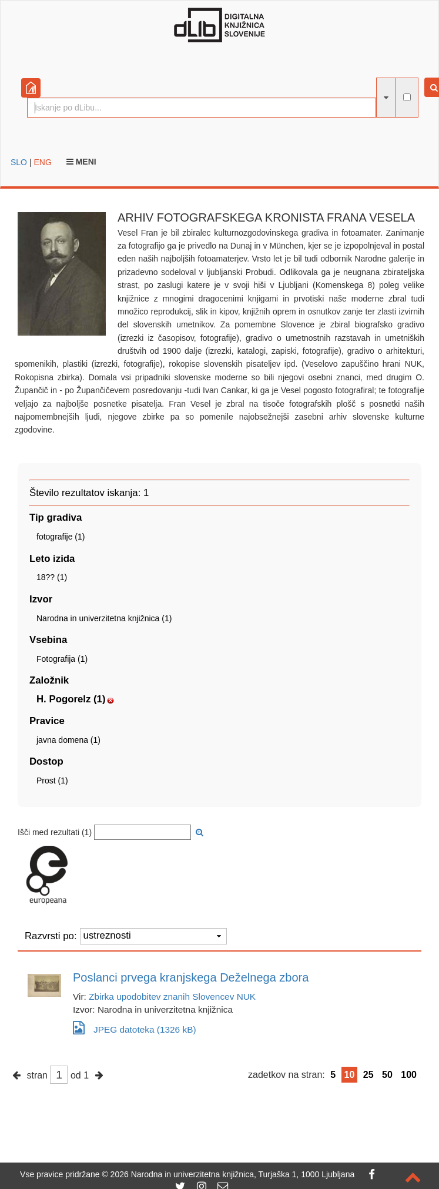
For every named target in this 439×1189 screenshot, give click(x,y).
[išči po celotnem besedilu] (407, 97)
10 (349, 1075)
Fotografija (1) (62, 659)
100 (409, 1075)
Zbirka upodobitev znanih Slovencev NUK (172, 997)
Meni (81, 161)
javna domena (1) (68, 740)
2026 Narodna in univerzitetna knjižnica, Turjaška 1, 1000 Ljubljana (232, 1174)
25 (368, 1075)
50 (387, 1075)
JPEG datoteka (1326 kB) (134, 1027)
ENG (42, 162)
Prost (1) (52, 780)
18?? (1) (51, 577)
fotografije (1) (60, 536)
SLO (19, 162)
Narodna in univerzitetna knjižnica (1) (104, 618)
